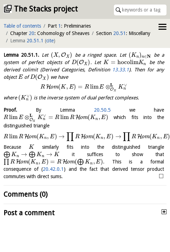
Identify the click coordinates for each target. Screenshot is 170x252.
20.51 (119, 33)
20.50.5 (102, 110)
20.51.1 (35, 40)
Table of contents (22, 26)
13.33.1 (120, 69)
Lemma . (21, 55)
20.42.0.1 (53, 169)
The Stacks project (46, 9)
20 (31, 33)
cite (50, 40)
